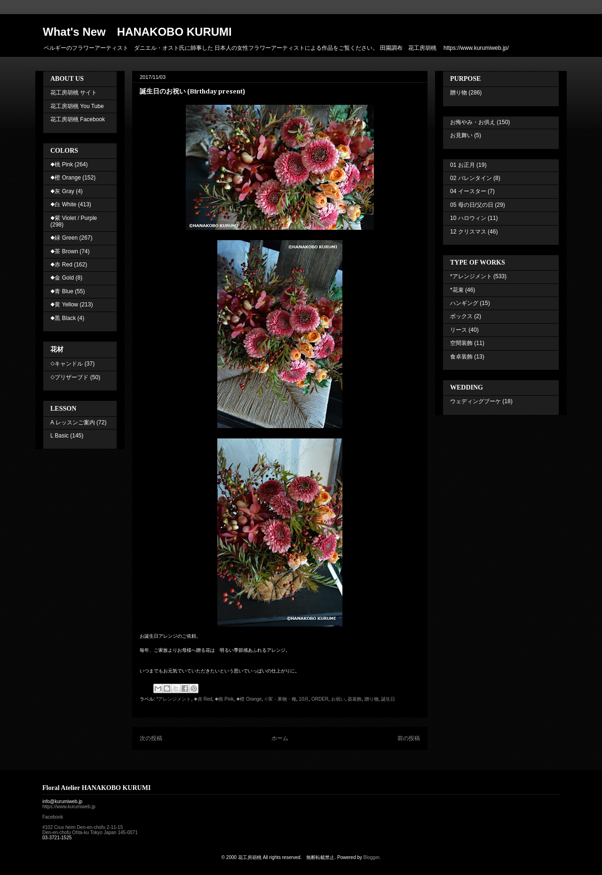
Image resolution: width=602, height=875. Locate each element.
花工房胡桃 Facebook (77, 119)
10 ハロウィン (468, 218)
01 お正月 (462, 165)
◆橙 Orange (248, 699)
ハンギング (464, 303)
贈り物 (371, 699)
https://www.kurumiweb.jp (68, 806)
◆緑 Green (64, 237)
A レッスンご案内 (72, 422)
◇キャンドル (66, 363)
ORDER (319, 699)
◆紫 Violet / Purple (73, 218)
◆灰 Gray (62, 191)
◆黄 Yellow (64, 304)
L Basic (59, 435)
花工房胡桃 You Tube (77, 106)
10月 (304, 699)
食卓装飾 (461, 356)
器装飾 (355, 699)
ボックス (461, 316)
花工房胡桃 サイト (73, 92)
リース (458, 330)
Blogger (372, 857)
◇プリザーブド (69, 377)
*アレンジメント (174, 699)
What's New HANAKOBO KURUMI (137, 31)
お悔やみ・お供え (472, 122)
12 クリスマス (468, 231)
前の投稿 (408, 738)
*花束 (457, 290)
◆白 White (63, 204)
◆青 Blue (61, 291)
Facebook (52, 817)
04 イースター (468, 191)
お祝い (338, 699)
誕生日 (388, 699)
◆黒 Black (63, 318)
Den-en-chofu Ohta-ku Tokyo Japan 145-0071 (90, 832)
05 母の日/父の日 (471, 205)
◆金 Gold (62, 277)
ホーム (279, 738)
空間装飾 (461, 343)
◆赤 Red (203, 699)
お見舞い (461, 135)
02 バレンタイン (471, 178)
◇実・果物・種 (280, 699)
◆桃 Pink (224, 699)
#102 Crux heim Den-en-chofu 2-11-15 (82, 827)
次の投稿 (151, 738)
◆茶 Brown (64, 251)
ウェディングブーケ (475, 401)
